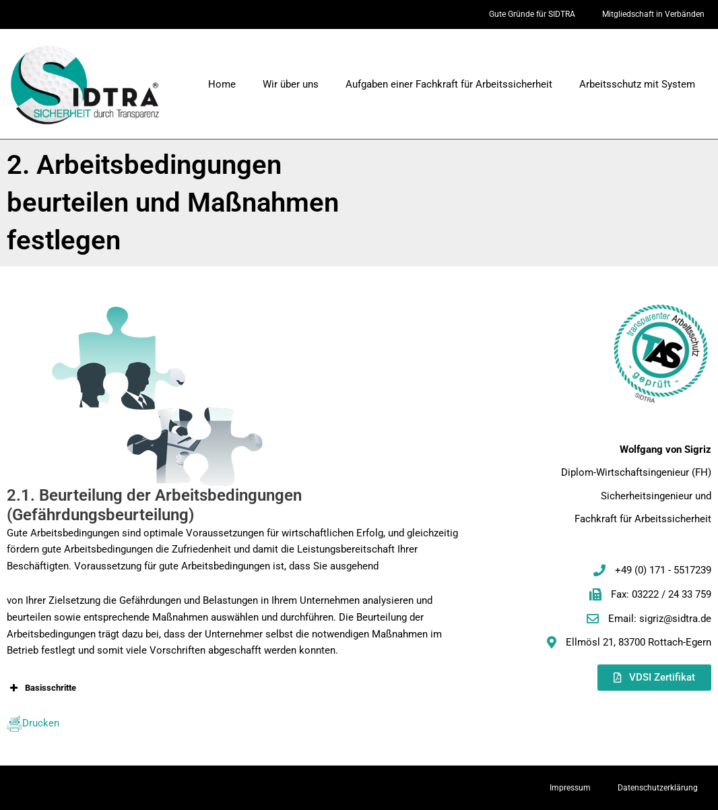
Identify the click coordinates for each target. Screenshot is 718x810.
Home (222, 84)
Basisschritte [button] (41, 688)
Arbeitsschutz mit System (637, 84)
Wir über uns (291, 84)
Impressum (570, 787)
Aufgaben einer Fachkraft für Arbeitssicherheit (449, 84)
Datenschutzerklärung (658, 787)
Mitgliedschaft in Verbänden (653, 14)
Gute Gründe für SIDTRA (532, 14)
